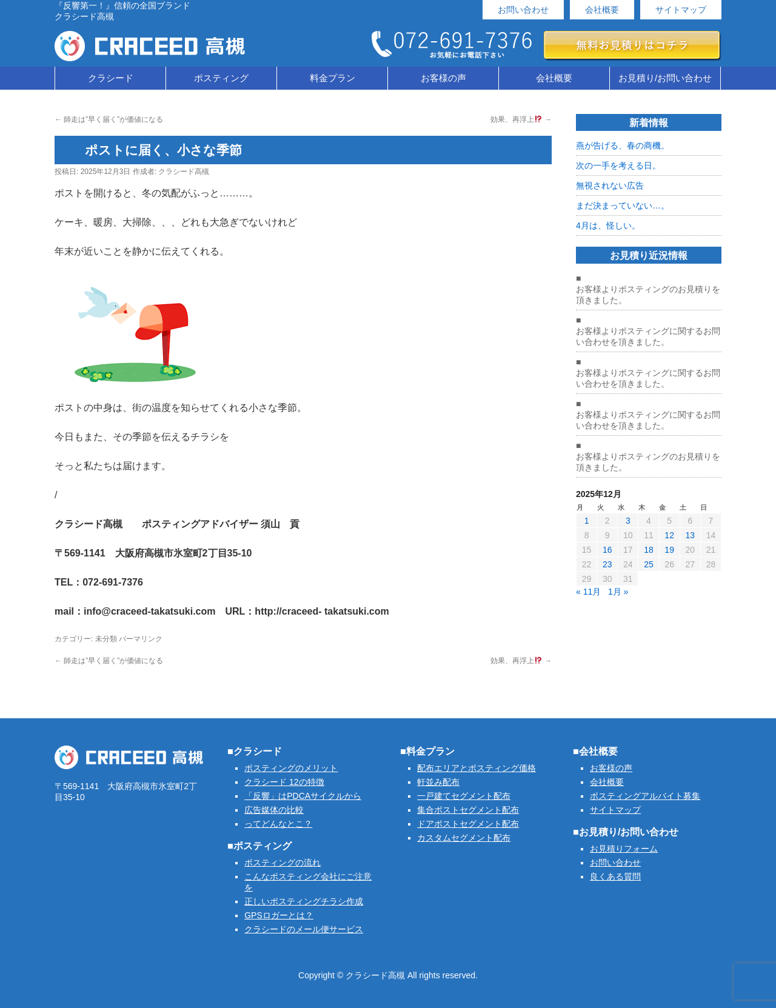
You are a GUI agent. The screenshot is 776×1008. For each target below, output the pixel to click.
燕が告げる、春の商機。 (622, 145)
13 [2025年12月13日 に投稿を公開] (690, 535)
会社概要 (602, 10)
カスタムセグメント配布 (463, 838)
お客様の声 (443, 78)
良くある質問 (615, 876)
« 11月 (588, 591)
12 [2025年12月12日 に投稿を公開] (669, 535)
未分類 (106, 639)
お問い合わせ (523, 10)
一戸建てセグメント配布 (463, 796)
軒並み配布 (438, 782)
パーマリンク (140, 639)
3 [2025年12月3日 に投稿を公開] (628, 521)
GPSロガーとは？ (278, 915)
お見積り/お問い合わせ (665, 78)
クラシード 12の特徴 (284, 782)
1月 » (618, 591)
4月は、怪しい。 (608, 225)
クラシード (110, 78)
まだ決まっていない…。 (622, 205)
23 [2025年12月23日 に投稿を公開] (607, 564)
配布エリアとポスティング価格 (476, 768)
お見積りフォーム (624, 848)
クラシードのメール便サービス (303, 929)
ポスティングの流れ (282, 862)
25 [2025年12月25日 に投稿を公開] (649, 564)
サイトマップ (680, 10)
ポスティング (221, 78)
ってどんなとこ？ (278, 824)
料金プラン (332, 78)
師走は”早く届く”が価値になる (109, 119)
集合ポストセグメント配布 (468, 810)
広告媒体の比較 (274, 810)
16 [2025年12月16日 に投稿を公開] (607, 550)
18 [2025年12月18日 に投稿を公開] (649, 550)
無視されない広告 (610, 185)
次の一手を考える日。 (618, 165)
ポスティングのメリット (291, 768)
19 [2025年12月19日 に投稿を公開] (669, 550)
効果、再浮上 (521, 119)
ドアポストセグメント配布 (468, 824)
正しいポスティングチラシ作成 (303, 901)
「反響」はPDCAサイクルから (302, 796)
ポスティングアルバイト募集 (645, 796)
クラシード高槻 (183, 171)
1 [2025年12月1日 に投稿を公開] (586, 521)
